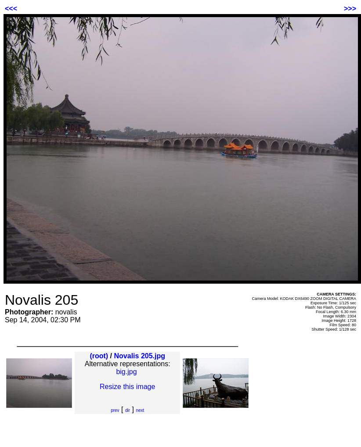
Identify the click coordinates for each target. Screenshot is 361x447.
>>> (350, 8)
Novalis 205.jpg (140, 356)
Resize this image (127, 386)
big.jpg (126, 371)
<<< (11, 8)
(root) (99, 356)
